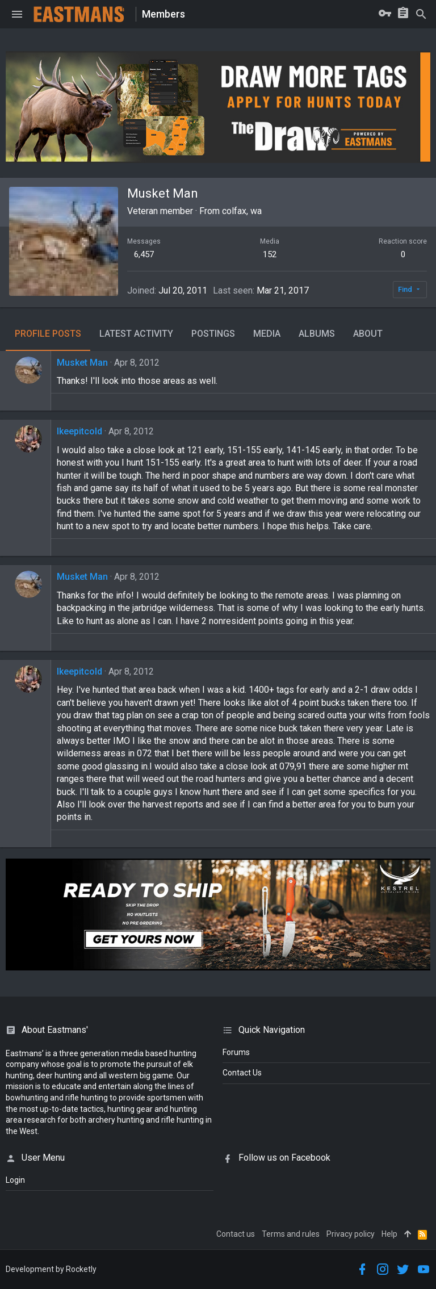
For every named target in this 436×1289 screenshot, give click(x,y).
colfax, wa (242, 211)
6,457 (144, 254)
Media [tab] (266, 333)
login (15, 1180)
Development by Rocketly (51, 1269)
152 (269, 254)
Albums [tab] (317, 333)
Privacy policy (350, 1233)
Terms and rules (291, 1233)
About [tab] (368, 333)
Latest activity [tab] (136, 333)
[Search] (421, 14)
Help (389, 1233)
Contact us (235, 1233)
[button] (17, 14)
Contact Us (242, 1072)
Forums (236, 1052)
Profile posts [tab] (48, 333)
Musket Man (82, 362)
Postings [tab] (213, 333)
